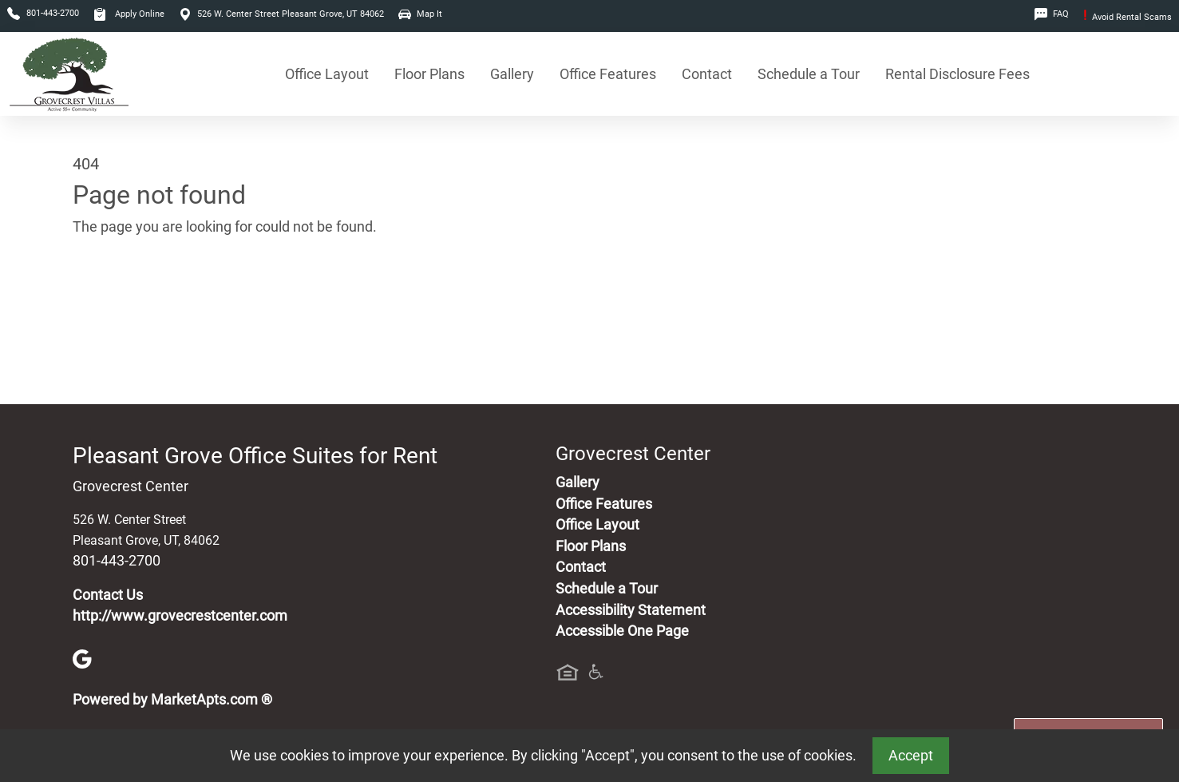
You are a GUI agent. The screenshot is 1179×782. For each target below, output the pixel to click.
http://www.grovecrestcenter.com (180, 616)
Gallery (512, 73)
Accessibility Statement (631, 610)
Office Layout (327, 73)
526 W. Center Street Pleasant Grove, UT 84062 (281, 14)
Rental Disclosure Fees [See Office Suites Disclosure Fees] (957, 73)
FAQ (1052, 14)
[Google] (82, 657)
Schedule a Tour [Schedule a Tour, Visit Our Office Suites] (809, 73)
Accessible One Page (622, 631)
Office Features (608, 73)
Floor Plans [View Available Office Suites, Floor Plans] (429, 73)
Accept (910, 756)
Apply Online (128, 14)
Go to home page (127, 302)
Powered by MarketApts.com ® (172, 700)
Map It (420, 14)
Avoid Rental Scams (1127, 17)
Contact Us (108, 595)
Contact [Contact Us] (707, 73)
